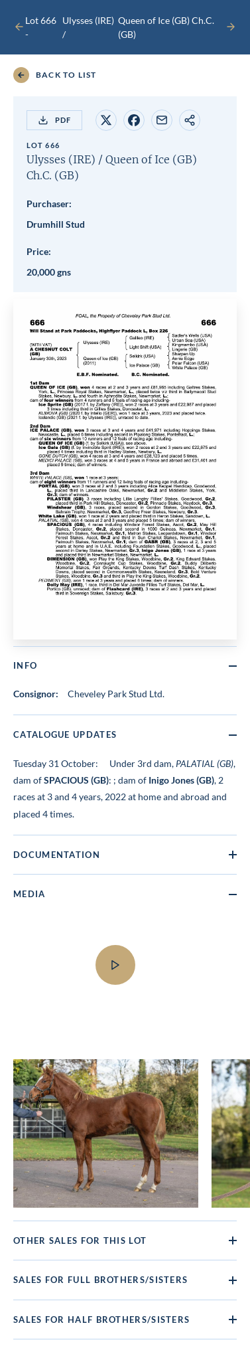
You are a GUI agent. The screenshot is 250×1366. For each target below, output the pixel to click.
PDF (54, 120)
